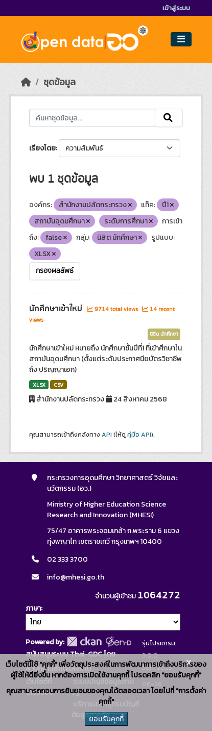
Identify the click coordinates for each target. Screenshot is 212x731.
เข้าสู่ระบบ (176, 8)
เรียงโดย (42, 148)
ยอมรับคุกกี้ (106, 719)
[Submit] (169, 118)
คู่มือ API (139, 434)
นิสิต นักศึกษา (164, 334)
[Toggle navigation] (181, 39)
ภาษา (33, 608)
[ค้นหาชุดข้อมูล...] (92, 118)
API (107, 434)
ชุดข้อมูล (59, 82)
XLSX (39, 385)
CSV (58, 385)
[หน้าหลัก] (26, 82)
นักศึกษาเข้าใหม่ (56, 308)
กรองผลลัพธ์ (55, 271)
